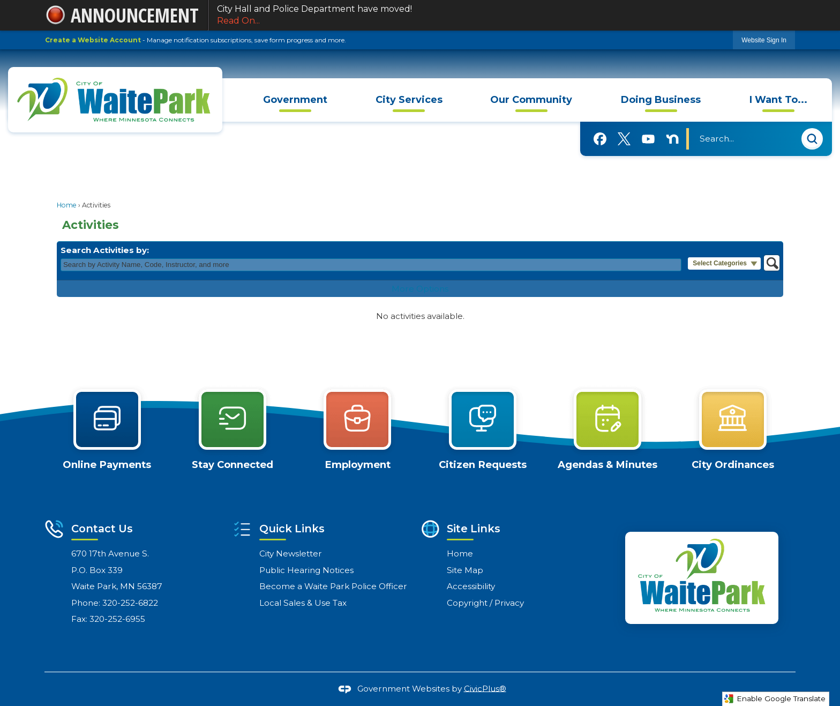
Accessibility (471, 586)
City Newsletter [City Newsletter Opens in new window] (290, 553)
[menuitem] (295, 100)
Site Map (465, 570)
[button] (812, 140)
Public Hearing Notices (306, 570)
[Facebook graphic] (600, 139)
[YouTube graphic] (648, 139)
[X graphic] (624, 139)
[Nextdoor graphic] (672, 139)
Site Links (473, 528)
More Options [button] (420, 289)
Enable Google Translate (775, 699)
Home (67, 205)
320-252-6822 (130, 603)
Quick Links (292, 528)
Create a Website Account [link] (93, 40)
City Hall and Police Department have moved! (501, 15)
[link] (764, 40)
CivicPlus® (485, 688)
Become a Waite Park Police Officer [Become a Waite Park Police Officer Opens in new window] (333, 586)
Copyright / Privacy (485, 603)
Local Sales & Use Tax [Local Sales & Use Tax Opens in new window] (303, 603)
